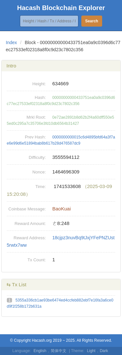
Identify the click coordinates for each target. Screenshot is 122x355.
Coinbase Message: (27, 209)
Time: (40, 186)
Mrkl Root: (36, 117)
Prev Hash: (35, 137)
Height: (39, 83)
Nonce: (39, 172)
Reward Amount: (30, 223)
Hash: (40, 97)
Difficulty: (37, 157)
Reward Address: (30, 237)
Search (91, 21)
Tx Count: (36, 259)
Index (11, 42)
